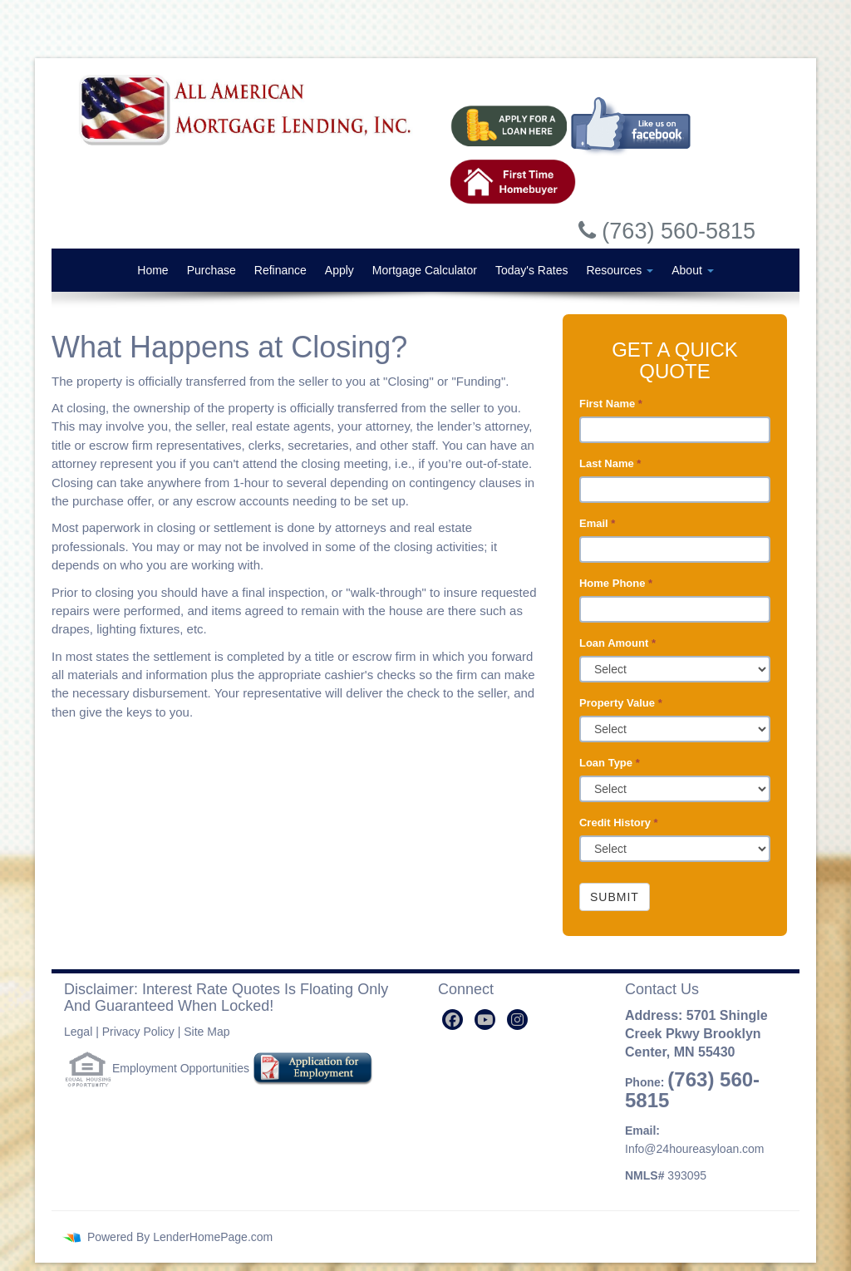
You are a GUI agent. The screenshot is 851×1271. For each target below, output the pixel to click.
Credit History (618, 822)
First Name (610, 403)
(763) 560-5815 (692, 1089)
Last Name (610, 463)
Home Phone (615, 583)
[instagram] (517, 1019)
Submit (614, 897)
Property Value (620, 703)
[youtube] (485, 1019)
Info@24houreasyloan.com (695, 1148)
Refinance (280, 270)
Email (597, 523)
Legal (78, 1031)
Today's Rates (531, 270)
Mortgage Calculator (424, 270)
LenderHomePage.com (213, 1237)
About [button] (692, 270)
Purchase (211, 270)
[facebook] (452, 1019)
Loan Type (609, 762)
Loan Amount (617, 643)
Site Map (206, 1031)
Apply (339, 270)
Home (152, 270)
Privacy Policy (138, 1031)
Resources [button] (619, 270)
